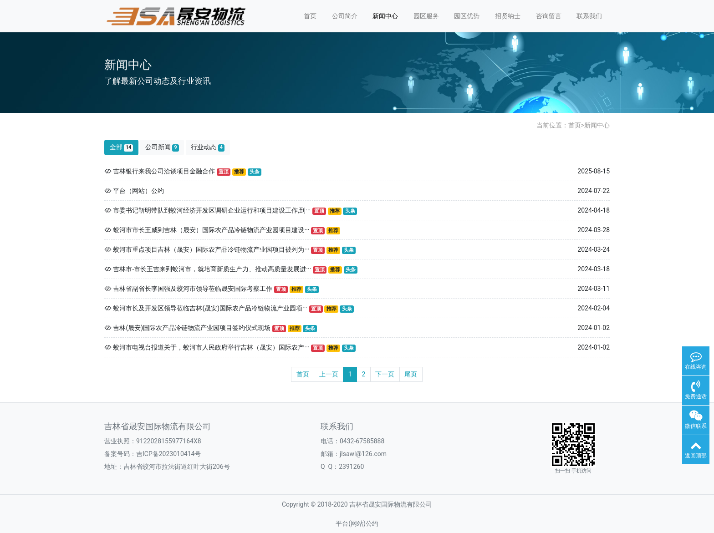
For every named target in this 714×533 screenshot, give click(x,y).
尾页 (410, 374)
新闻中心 (385, 16)
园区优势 (466, 16)
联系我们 (589, 16)
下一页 (384, 374)
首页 (310, 16)
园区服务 (426, 16)
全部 (121, 147)
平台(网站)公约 (357, 523)
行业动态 (207, 147)
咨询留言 (548, 16)
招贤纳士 (507, 16)
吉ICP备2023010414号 (168, 453)
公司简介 (344, 16)
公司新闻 (162, 147)
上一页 (328, 374)
